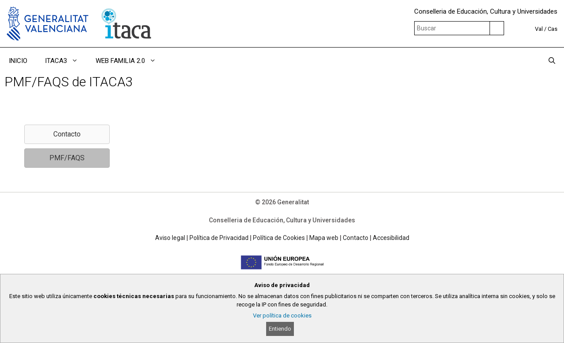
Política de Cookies (279, 237)
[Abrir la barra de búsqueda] (552, 61)
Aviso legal (170, 237)
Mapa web (323, 237)
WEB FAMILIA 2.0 (130, 61)
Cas (552, 29)
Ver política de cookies (282, 315)
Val (539, 29)
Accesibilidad (391, 237)
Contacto (355, 237)
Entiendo (280, 328)
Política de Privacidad (219, 237)
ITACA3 (66, 61)
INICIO (18, 61)
